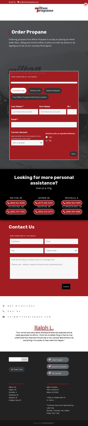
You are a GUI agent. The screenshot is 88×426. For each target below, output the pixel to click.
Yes (50, 137)
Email (14, 119)
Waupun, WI (13, 397)
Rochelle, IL (13, 392)
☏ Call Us (50, 400)
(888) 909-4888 (73, 201)
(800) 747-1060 (17, 201)
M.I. (69, 106)
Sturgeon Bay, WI (15, 400)
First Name (44, 106)
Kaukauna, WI (13, 395)
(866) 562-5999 (73, 193)
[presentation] (26, 287)
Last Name (17, 106)
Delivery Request (53, 90)
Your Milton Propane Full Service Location (30, 97)
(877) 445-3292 (45, 193)
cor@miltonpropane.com (29, 317)
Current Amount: (19, 132)
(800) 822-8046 (17, 193)
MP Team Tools (16, 369)
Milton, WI (12, 387)
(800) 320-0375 (45, 201)
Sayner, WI (12, 390)
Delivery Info (35, 90)
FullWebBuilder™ (48, 423)
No (50, 140)
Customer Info (18, 90)
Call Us (13, 2)
